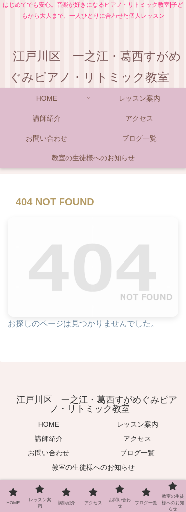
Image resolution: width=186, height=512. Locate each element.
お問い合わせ (48, 453)
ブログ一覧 (137, 453)
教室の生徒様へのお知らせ (93, 467)
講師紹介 (48, 438)
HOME (48, 424)
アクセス (137, 438)
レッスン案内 (137, 424)
